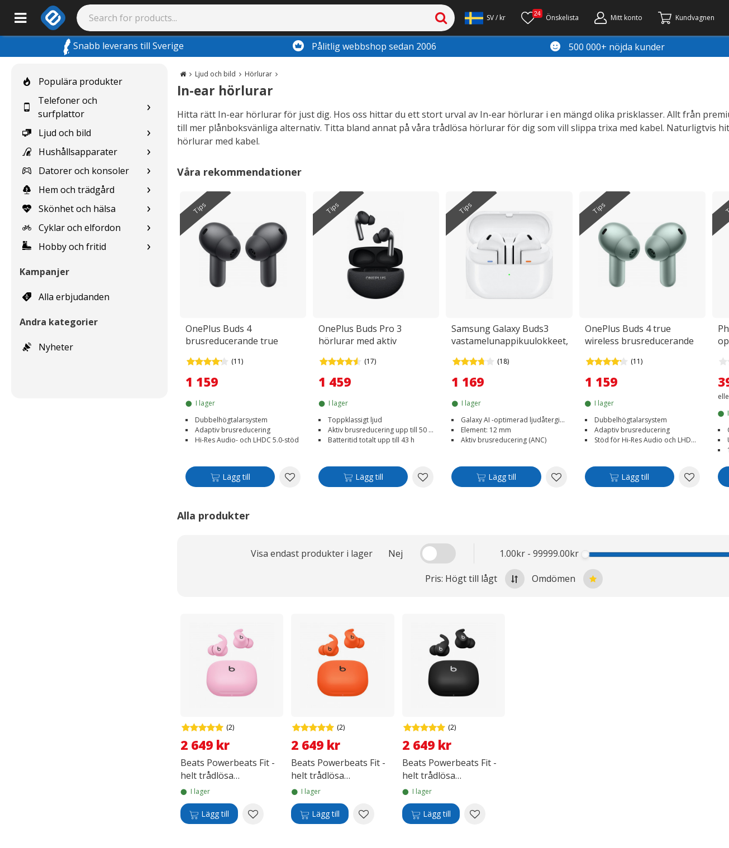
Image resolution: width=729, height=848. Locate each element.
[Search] (266, 17)
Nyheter (47, 347)
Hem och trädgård (68, 189)
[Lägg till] (230, 479)
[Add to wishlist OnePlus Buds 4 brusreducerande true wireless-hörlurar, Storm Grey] (290, 477)
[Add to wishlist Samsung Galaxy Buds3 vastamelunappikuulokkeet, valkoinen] (556, 477)
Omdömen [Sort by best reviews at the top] (567, 579)
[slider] (585, 554)
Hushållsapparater (69, 151)
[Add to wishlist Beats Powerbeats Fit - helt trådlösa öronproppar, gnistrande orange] (363, 814)
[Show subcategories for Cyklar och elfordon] (148, 228)
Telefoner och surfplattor (59, 107)
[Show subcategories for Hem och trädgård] (148, 190)
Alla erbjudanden (65, 296)
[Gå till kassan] (686, 18)
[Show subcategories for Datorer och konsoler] (148, 171)
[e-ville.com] (53, 18)
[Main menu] (20, 18)
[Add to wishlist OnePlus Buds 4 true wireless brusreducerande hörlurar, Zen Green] (689, 477)
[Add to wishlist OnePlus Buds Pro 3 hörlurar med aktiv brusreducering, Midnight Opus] (422, 477)
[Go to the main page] (183, 74)
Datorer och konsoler (75, 170)
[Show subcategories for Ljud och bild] (148, 133)
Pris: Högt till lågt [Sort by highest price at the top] (475, 579)
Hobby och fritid (64, 246)
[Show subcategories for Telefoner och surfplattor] (148, 107)
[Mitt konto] (618, 18)
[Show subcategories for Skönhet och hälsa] (148, 209)
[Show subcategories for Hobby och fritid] (148, 247)
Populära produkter (72, 81)
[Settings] (485, 18)
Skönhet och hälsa (69, 208)
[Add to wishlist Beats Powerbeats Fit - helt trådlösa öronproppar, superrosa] (253, 814)
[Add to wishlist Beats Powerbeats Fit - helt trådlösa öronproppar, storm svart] (474, 814)
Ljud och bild (56, 132)
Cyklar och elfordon (71, 227)
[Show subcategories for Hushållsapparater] (148, 152)
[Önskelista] (550, 18)
